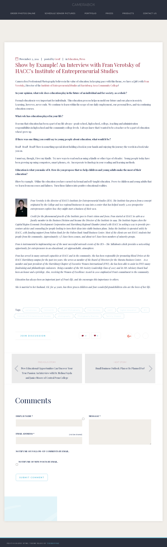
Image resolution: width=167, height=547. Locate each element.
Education (73, 59)
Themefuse (53, 543)
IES (145, 310)
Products (128, 13)
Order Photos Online (22, 13)
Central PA (49, 310)
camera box (31, 310)
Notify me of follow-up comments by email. (42, 451)
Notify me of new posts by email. (38, 461)
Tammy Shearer (113, 316)
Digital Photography (70, 310)
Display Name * (24, 416)
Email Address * (25, 433)
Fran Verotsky (93, 310)
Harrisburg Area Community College (99, 85)
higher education (128, 310)
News (82, 59)
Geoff (57, 59)
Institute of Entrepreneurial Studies (59, 85)
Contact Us (150, 13)
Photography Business (88, 316)
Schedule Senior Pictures (60, 13)
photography (64, 316)
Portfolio (90, 13)
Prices (109, 13)
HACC (110, 310)
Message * (94, 416)
